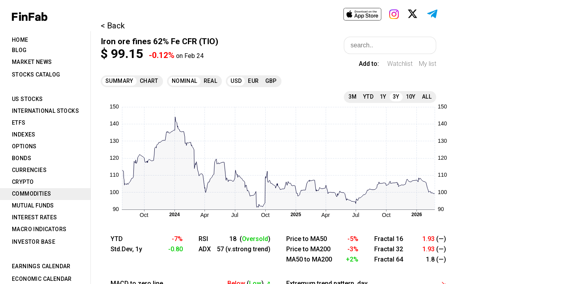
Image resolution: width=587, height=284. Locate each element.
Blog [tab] (19, 50)
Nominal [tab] (184, 81)
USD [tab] (236, 81)
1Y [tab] (383, 96)
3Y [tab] (396, 96)
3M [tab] (353, 96)
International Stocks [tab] (45, 111)
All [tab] (426, 96)
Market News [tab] (32, 62)
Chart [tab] (149, 81)
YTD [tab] (368, 96)
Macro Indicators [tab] (39, 229)
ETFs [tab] (19, 123)
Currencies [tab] (29, 170)
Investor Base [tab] (33, 242)
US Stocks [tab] (27, 99)
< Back (113, 25)
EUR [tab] (253, 81)
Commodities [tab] (31, 194)
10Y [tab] (411, 96)
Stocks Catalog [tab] (36, 74)
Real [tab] (211, 81)
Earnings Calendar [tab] (41, 266)
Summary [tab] (119, 81)
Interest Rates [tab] (34, 217)
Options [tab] (24, 146)
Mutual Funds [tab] (33, 205)
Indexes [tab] (24, 134)
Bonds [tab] (21, 158)
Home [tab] (20, 40)
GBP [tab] (271, 81)
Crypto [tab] (23, 182)
